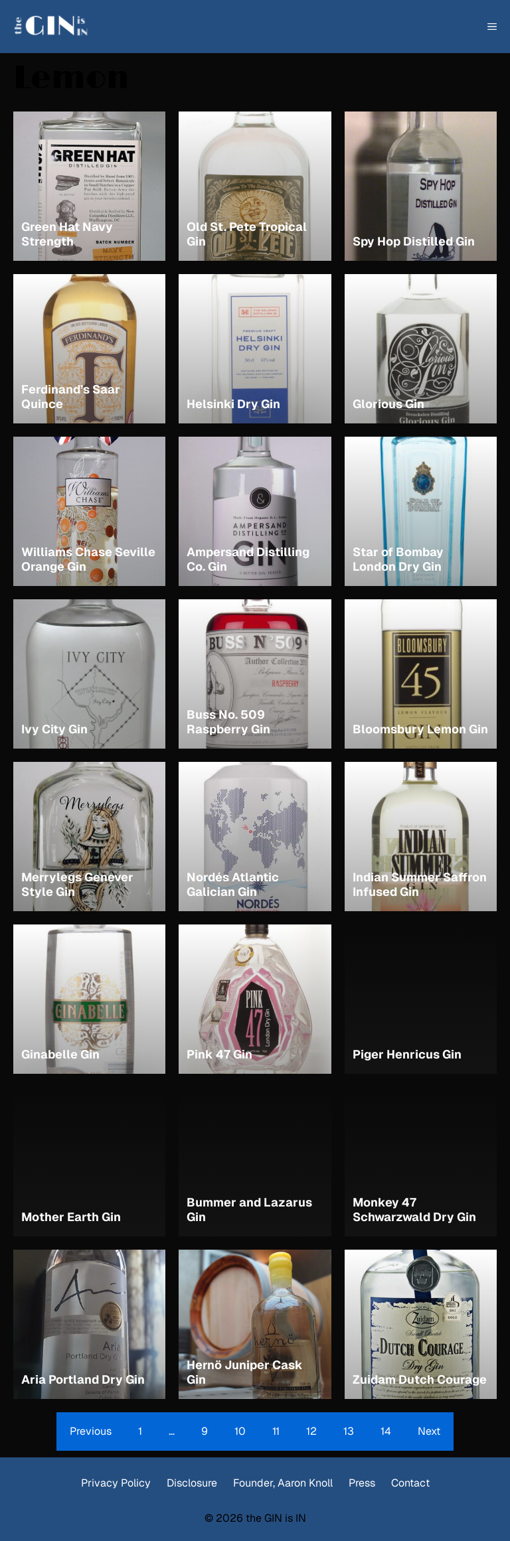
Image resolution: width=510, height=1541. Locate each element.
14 (386, 1431)
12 (311, 1431)
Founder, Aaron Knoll (283, 1483)
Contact (410, 1483)
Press (362, 1483)
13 (348, 1431)
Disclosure (192, 1483)
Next (429, 1431)
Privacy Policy (116, 1483)
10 (240, 1431)
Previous (91, 1431)
